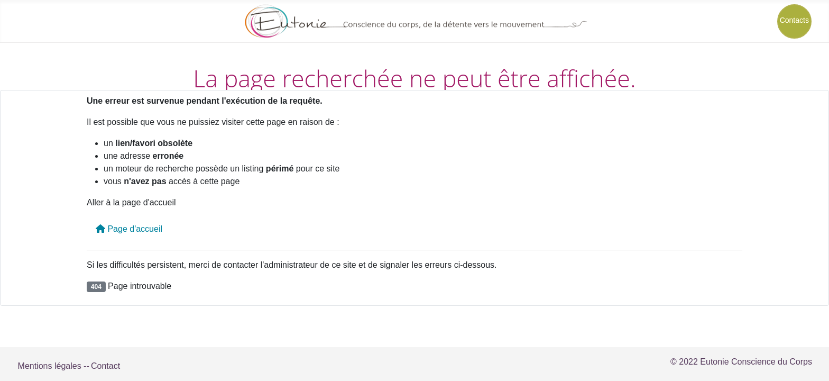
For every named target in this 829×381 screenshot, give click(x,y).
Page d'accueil (129, 228)
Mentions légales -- (53, 365)
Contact (105, 365)
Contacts (794, 20)
